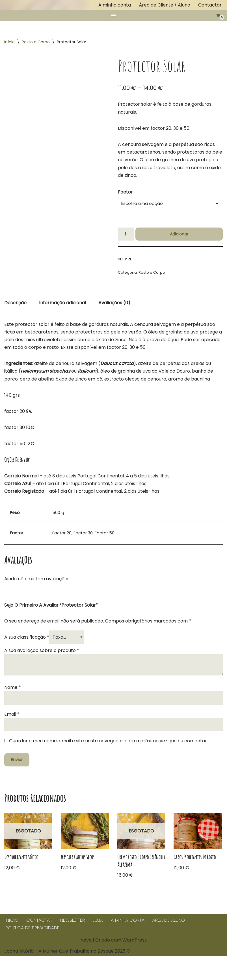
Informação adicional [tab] (62, 302)
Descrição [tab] (15, 302)
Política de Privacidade (32, 928)
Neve (86, 940)
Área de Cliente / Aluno (164, 5)
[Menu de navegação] (113, 15)
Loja (98, 920)
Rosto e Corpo (36, 42)
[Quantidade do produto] (126, 234)
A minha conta (114, 5)
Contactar (210, 5)
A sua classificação (26, 637)
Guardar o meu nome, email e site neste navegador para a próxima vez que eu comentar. (108, 741)
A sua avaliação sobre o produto (41, 650)
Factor (125, 192)
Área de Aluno (168, 920)
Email (12, 714)
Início (9, 42)
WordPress (134, 940)
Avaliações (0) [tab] (114, 302)
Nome (12, 687)
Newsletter (72, 920)
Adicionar (179, 234)
